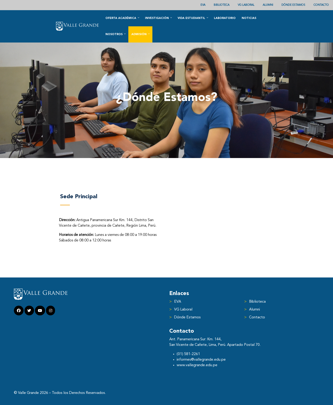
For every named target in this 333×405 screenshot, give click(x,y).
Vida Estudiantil (193, 18)
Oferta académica (122, 18)
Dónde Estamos (293, 5)
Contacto (321, 5)
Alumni (254, 309)
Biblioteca (221, 5)
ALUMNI (268, 5)
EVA (202, 5)
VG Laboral (246, 5)
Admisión (140, 34)
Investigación (159, 18)
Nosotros (115, 34)
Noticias (249, 18)
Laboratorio (225, 18)
